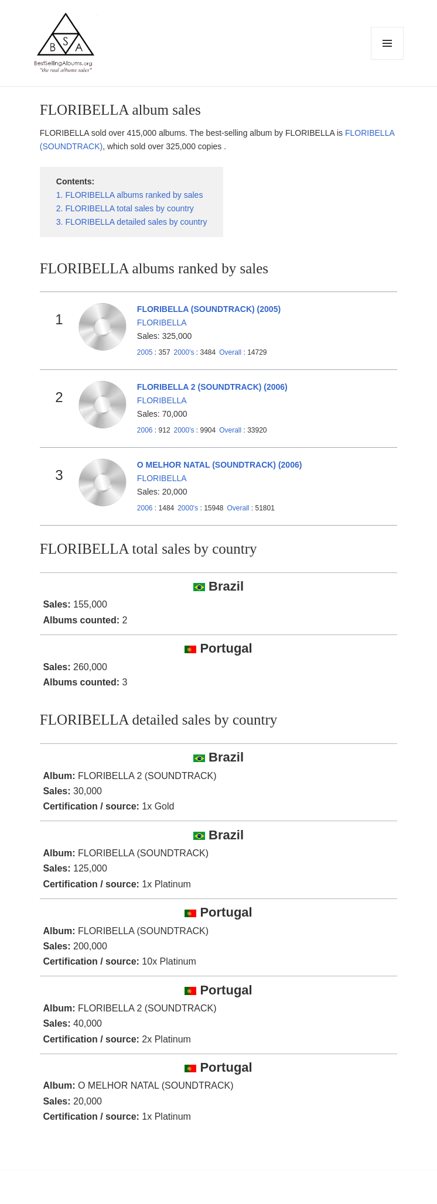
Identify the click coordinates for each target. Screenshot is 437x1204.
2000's (185, 352)
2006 (145, 430)
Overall (230, 352)
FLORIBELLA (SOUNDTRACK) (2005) (209, 309)
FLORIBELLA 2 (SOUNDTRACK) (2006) (212, 387)
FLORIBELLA (162, 322)
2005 (145, 352)
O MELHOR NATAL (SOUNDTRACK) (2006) (219, 464)
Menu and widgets (387, 59)
